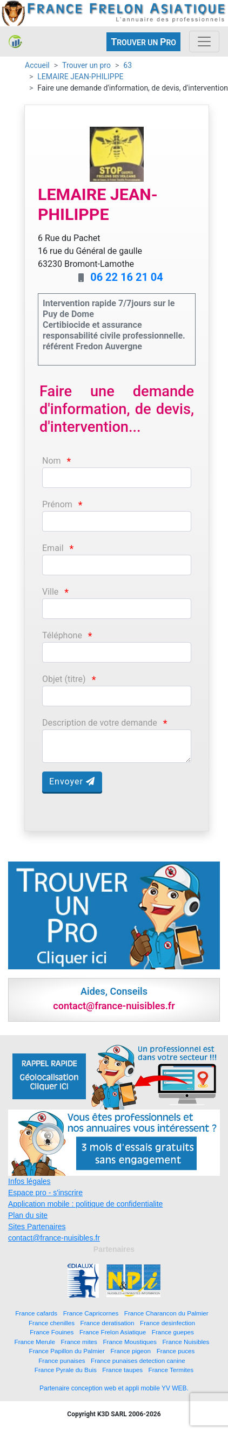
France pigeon (130, 1350)
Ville (50, 592)
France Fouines (51, 1331)
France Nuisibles (185, 1341)
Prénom (57, 504)
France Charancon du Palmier (166, 1313)
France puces (176, 1350)
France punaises (61, 1360)
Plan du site (28, 1215)
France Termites (171, 1369)
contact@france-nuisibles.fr (54, 1238)
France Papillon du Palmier (67, 1350)
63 (127, 65)
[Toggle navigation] (204, 41)
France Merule (35, 1341)
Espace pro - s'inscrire (45, 1192)
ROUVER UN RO (143, 41)
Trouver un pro (86, 65)
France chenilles (52, 1322)
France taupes (122, 1369)
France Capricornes (91, 1313)
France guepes (173, 1331)
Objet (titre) (64, 679)
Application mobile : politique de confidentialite (85, 1204)
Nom (51, 461)
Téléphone (62, 635)
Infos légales (29, 1181)
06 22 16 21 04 (126, 277)
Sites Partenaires (37, 1226)
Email (53, 548)
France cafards (36, 1313)
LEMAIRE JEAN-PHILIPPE (80, 76)
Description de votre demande (99, 723)
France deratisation (108, 1322)
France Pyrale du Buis (66, 1369)
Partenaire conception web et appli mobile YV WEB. (114, 1388)
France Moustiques (129, 1341)
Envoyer (72, 781)
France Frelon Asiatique (112, 1331)
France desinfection (167, 1322)
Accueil (37, 65)
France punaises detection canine (138, 1360)
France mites (79, 1341)
